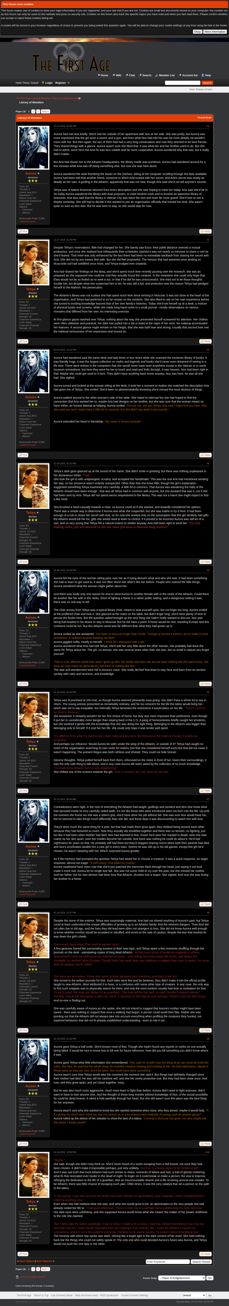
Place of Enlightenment (64, 98)
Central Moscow (41, 98)
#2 (208, 240)
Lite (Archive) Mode (61, 1295)
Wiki (118, 75)
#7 (208, 799)
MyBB (31, 1301)
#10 (207, 1152)
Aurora (30, 173)
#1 (208, 126)
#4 (208, 463)
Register (60, 82)
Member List (167, 75)
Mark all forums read (86, 1295)
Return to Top (41, 1295)
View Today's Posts (200, 89)
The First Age (23, 98)
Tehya (30, 289)
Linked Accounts (27, 221)
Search (147, 75)
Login (49, 82)
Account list (189, 75)
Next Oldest (26, 1261)
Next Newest (44, 1261)
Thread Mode (204, 117)
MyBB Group (56, 1301)
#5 (208, 570)
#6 (208, 692)
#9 (208, 1039)
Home (104, 75)
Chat (132, 75)
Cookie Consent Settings (134, 1295)
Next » (45, 111)
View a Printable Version (33, 1277)
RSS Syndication (109, 1295)
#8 (208, 912)
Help (208, 75)
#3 (208, 350)
